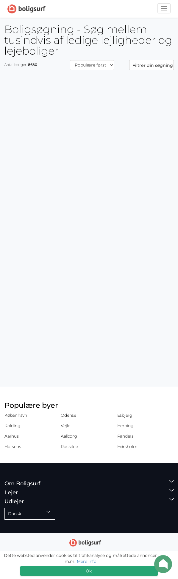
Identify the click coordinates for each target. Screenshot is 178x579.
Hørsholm (127, 446)
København (15, 415)
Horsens (12, 446)
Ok (89, 571)
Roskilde (69, 446)
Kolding (12, 425)
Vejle (65, 425)
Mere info (86, 561)
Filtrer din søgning (152, 65)
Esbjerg (124, 415)
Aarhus (11, 436)
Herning (125, 425)
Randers (125, 436)
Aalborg (69, 436)
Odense (68, 415)
